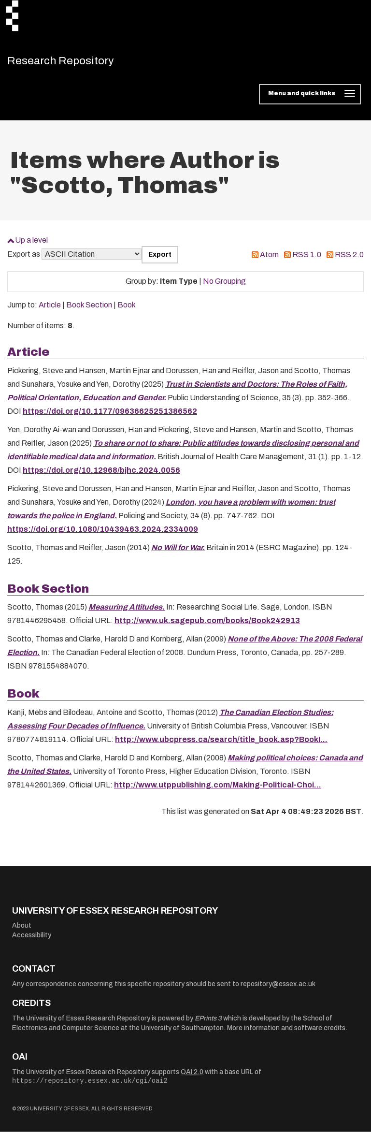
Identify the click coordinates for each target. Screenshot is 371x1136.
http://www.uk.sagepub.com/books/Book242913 (207, 625)
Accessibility (31, 939)
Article (50, 309)
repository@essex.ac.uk (278, 988)
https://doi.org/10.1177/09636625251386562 (110, 415)
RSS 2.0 (349, 259)
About (21, 929)
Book (126, 309)
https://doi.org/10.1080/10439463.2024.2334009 (102, 533)
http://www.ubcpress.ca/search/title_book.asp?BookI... (221, 744)
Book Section (89, 309)
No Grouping (224, 285)
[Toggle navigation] (310, 98)
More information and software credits (286, 1032)
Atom (269, 259)
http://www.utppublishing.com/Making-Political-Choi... (217, 789)
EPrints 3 (208, 1022)
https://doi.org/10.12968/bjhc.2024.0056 (101, 474)
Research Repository (75, 63)
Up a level (31, 244)
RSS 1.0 (306, 259)
